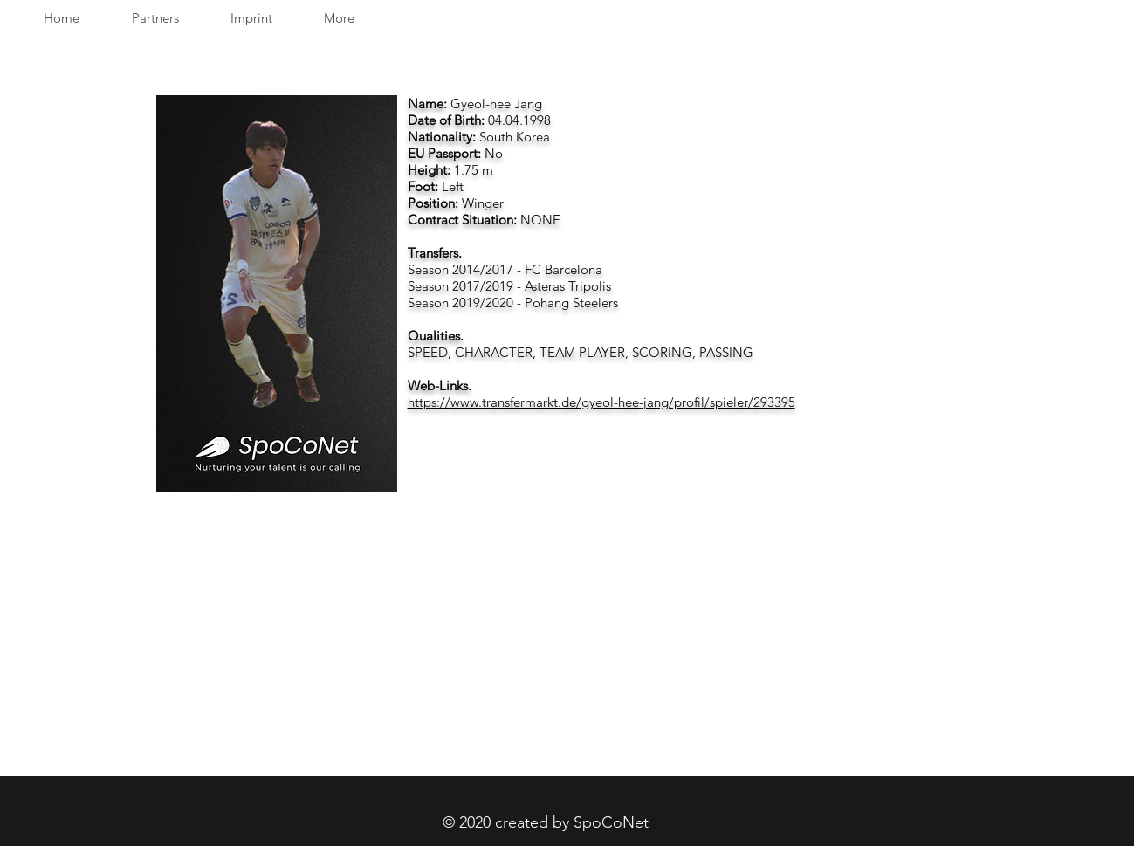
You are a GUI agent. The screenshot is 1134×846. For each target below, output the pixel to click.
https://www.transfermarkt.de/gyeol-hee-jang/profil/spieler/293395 (601, 402)
